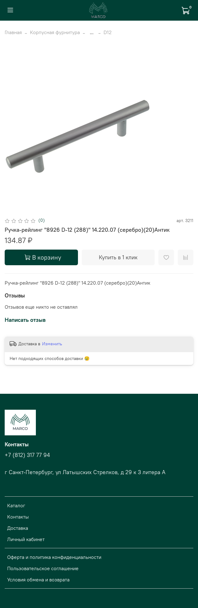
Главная (13, 32)
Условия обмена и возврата (38, 579)
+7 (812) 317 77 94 (27, 455)
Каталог (16, 505)
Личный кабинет (26, 539)
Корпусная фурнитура (55, 32)
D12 (108, 32)
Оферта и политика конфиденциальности (54, 557)
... (92, 32)
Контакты (18, 517)
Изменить (52, 344)
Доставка (17, 528)
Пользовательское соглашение (43, 568)
